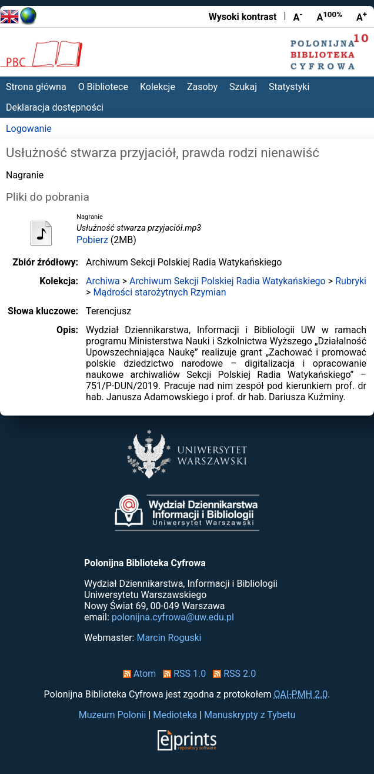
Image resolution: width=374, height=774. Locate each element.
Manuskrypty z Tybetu (249, 714)
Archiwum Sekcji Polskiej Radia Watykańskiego (227, 281)
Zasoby (202, 86)
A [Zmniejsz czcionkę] (297, 16)
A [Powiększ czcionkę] (361, 16)
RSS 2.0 (232, 673)
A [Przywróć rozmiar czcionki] (329, 16)
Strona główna (36, 86)
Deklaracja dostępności (54, 107)
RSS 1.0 (182, 673)
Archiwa (103, 281)
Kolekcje (157, 86)
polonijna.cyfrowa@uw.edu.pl (173, 617)
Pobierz (92, 239)
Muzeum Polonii (112, 714)
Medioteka (175, 714)
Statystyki (289, 86)
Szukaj (243, 86)
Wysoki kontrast (243, 16)
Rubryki (350, 281)
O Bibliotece (103, 86)
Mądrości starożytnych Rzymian (159, 292)
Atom (137, 673)
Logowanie (29, 128)
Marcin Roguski (168, 637)
